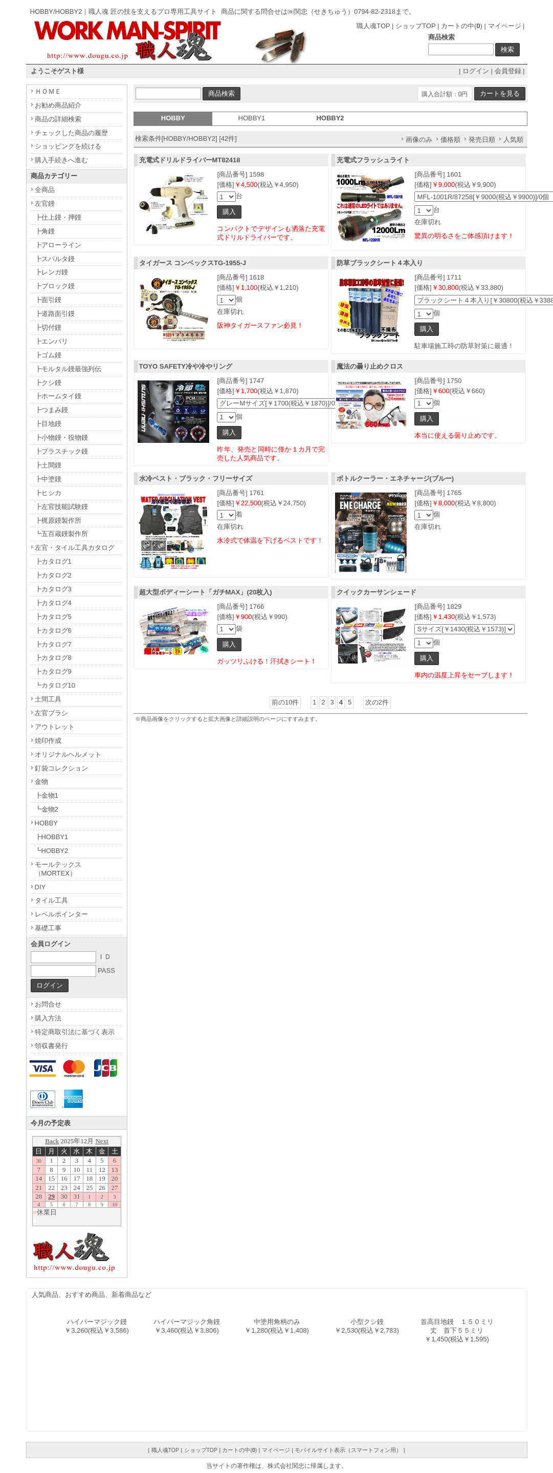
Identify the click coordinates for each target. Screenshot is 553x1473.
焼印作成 (48, 740)
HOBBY (46, 823)
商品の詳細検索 (58, 119)
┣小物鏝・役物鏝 (61, 437)
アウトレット (55, 727)
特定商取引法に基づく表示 (75, 1032)
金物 (41, 781)
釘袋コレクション (61, 768)
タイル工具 (51, 900)
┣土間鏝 (48, 465)
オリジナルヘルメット (68, 754)
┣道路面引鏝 (55, 313)
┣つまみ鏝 (51, 410)
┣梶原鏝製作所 (58, 520)
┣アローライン (58, 245)
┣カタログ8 (53, 657)
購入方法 (48, 1018)
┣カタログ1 (53, 561)
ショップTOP (415, 26)
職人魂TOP (373, 26)
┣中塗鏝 (48, 479)
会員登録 (508, 71)
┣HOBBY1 (52, 837)
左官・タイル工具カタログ (75, 547)
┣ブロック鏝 (55, 286)
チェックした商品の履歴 (71, 133)
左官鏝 (45, 203)
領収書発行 (51, 1046)
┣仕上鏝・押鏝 (58, 217)
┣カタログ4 (53, 603)
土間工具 (48, 699)
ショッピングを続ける (68, 146)
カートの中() (461, 26)
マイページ (504, 26)
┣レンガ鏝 (51, 272)
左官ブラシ (51, 713)
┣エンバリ (51, 341)
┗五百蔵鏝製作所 (61, 534)
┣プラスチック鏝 (61, 451)
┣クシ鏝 (48, 383)
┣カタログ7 (53, 644)
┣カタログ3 (53, 589)
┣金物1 (46, 795)
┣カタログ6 (53, 630)
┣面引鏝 (48, 300)
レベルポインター (61, 914)
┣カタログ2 (53, 575)
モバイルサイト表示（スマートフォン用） (348, 1450)
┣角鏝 (45, 231)
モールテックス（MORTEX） (58, 869)
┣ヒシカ (48, 493)
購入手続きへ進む (61, 160)
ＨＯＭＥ (48, 91)
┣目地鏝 (48, 424)
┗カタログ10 (55, 685)
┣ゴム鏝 (48, 355)
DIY (40, 887)
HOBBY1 (252, 118)
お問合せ (48, 1004)
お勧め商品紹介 (58, 105)
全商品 (45, 190)
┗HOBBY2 (52, 851)
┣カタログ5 (53, 617)
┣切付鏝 (48, 327)
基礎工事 (48, 928)
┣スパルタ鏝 (55, 259)
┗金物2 (46, 809)
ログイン (475, 71)
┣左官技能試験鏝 (61, 506)
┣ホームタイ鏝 (58, 396)
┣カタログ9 (53, 671)
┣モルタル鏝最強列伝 (68, 369)
